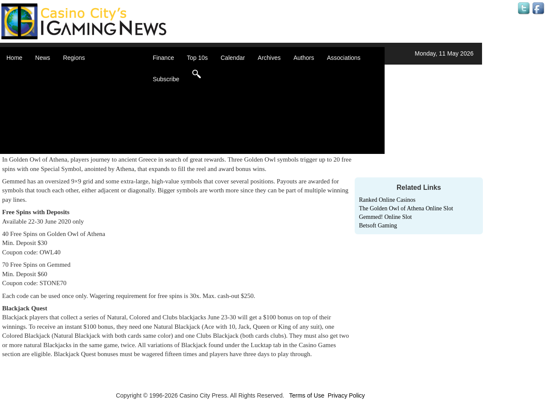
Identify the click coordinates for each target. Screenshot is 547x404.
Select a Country (96, 149)
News (42, 57)
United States (91, 141)
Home (14, 57)
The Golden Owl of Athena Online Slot (406, 208)
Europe (83, 106)
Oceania (85, 124)
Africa (81, 72)
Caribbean (87, 98)
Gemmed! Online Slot (385, 217)
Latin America (92, 115)
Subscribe (166, 79)
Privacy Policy (346, 395)
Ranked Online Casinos (387, 200)
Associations (344, 57)
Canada (84, 89)
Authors (304, 57)
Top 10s (197, 57)
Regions (74, 57)
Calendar (233, 57)
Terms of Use (306, 395)
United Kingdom (95, 132)
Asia (79, 81)
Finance (163, 57)
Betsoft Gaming (378, 225)
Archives (269, 57)
